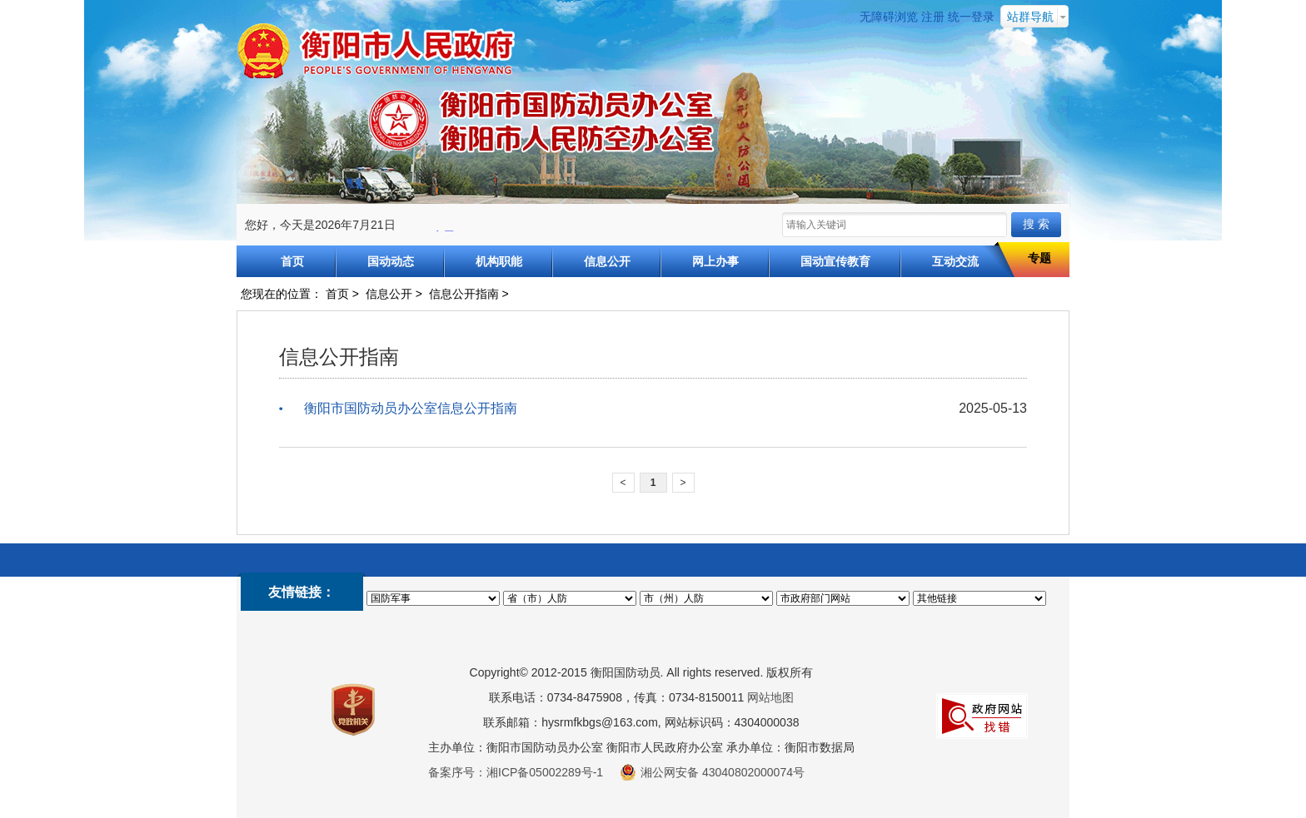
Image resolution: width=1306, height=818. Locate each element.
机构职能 (499, 261)
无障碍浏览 (889, 16)
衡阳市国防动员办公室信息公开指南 (410, 408)
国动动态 (390, 261)
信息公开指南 (464, 293)
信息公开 (607, 261)
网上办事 (715, 261)
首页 (292, 261)
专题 (1039, 258)
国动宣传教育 (835, 261)
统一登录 (971, 16)
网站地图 (770, 697)
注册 (933, 16)
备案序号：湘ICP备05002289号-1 (515, 772)
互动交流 (955, 261)
